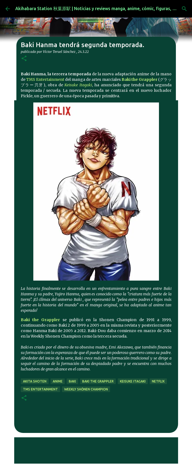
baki (72, 381)
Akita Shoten (34, 381)
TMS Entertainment (45, 79)
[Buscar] (184, 8)
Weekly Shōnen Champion (86, 389)
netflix (158, 381)
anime (58, 381)
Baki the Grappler (139, 79)
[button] (24, 58)
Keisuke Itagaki (78, 84)
